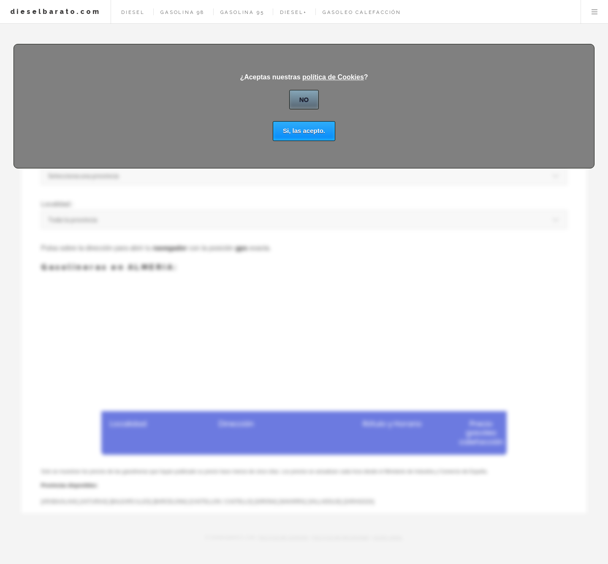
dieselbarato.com (55, 12)
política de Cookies (333, 77)
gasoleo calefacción (362, 12)
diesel (133, 12)
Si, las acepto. (304, 130)
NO (304, 99)
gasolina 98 (182, 12)
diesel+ (293, 12)
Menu (594, 12)
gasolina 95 (242, 12)
